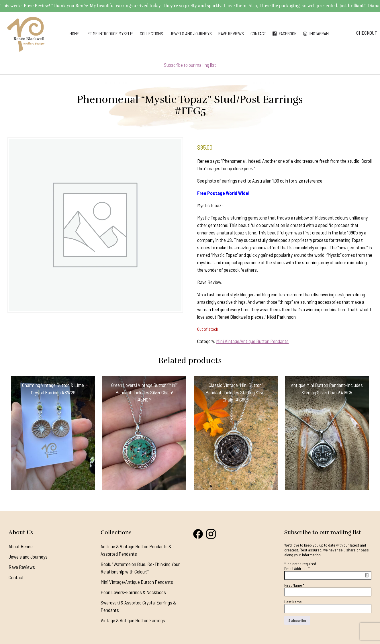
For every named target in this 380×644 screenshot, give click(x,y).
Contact (258, 33)
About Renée (21, 546)
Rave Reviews (231, 33)
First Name (294, 585)
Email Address (297, 568)
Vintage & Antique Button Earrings (133, 620)
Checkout (366, 33)
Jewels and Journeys (191, 33)
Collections (151, 33)
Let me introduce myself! (109, 33)
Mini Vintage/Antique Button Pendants (252, 341)
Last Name (293, 601)
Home (74, 33)
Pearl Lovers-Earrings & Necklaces (133, 592)
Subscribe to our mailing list (190, 65)
